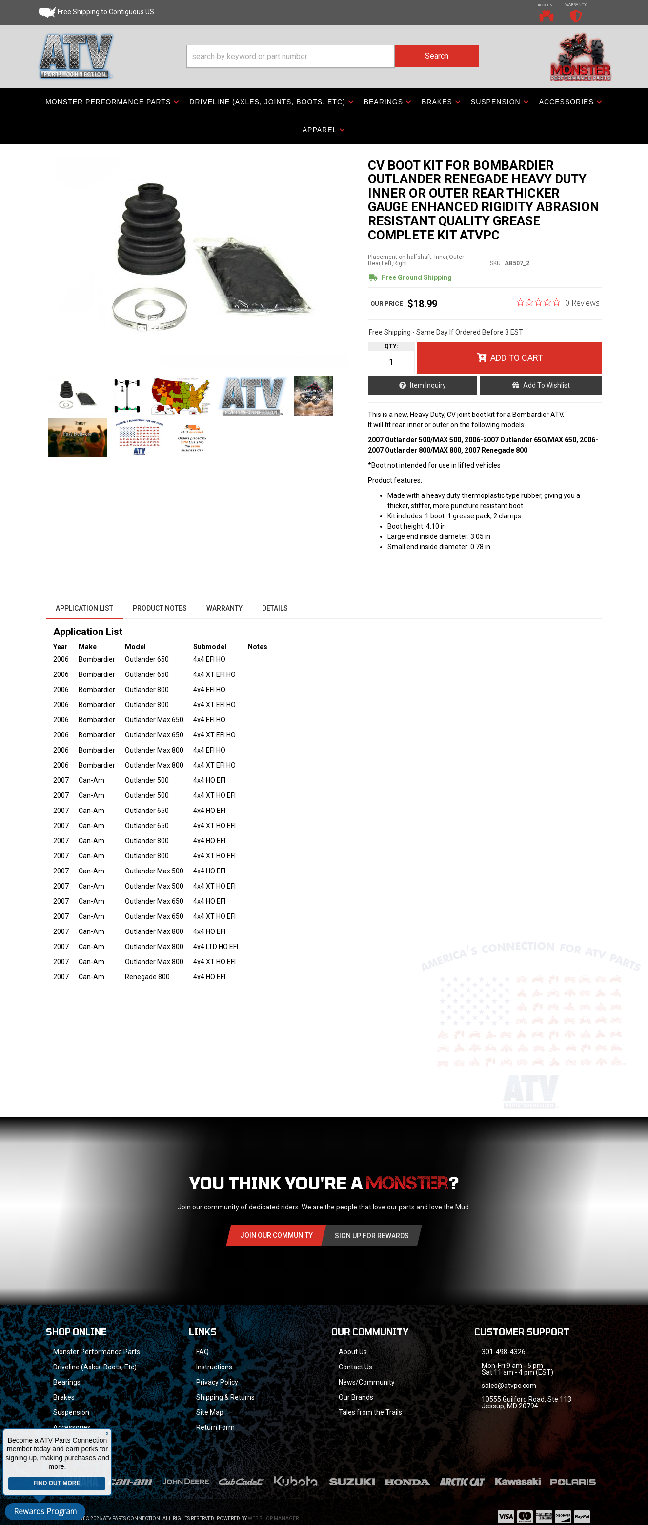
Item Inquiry (428, 385)
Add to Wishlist (546, 385)
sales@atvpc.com (509, 1385)
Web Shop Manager (273, 1505)
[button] (332, 56)
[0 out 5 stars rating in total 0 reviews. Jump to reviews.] (558, 302)
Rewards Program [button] (45, 1511)
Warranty (224, 608)
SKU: (496, 263)
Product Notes (160, 608)
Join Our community (276, 1235)
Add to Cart (516, 358)
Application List (84, 608)
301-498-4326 (504, 1352)
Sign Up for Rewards (372, 1236)
